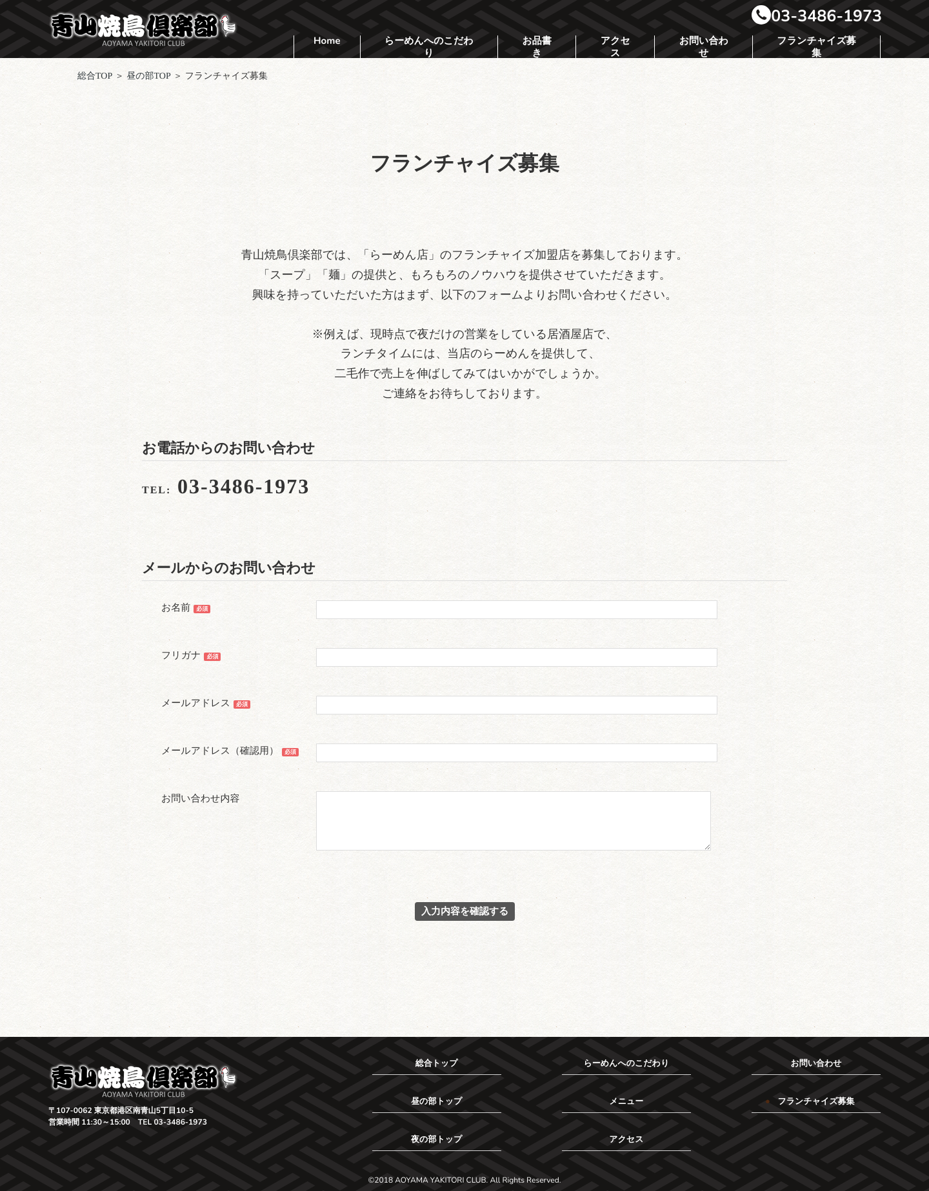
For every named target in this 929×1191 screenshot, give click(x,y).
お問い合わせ (703, 47)
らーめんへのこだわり (429, 47)
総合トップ (436, 1063)
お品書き (536, 47)
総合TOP (94, 76)
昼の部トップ (436, 1101)
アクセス (615, 47)
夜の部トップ (436, 1139)
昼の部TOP (148, 76)
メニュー (626, 1101)
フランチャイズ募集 (816, 47)
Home (327, 41)
